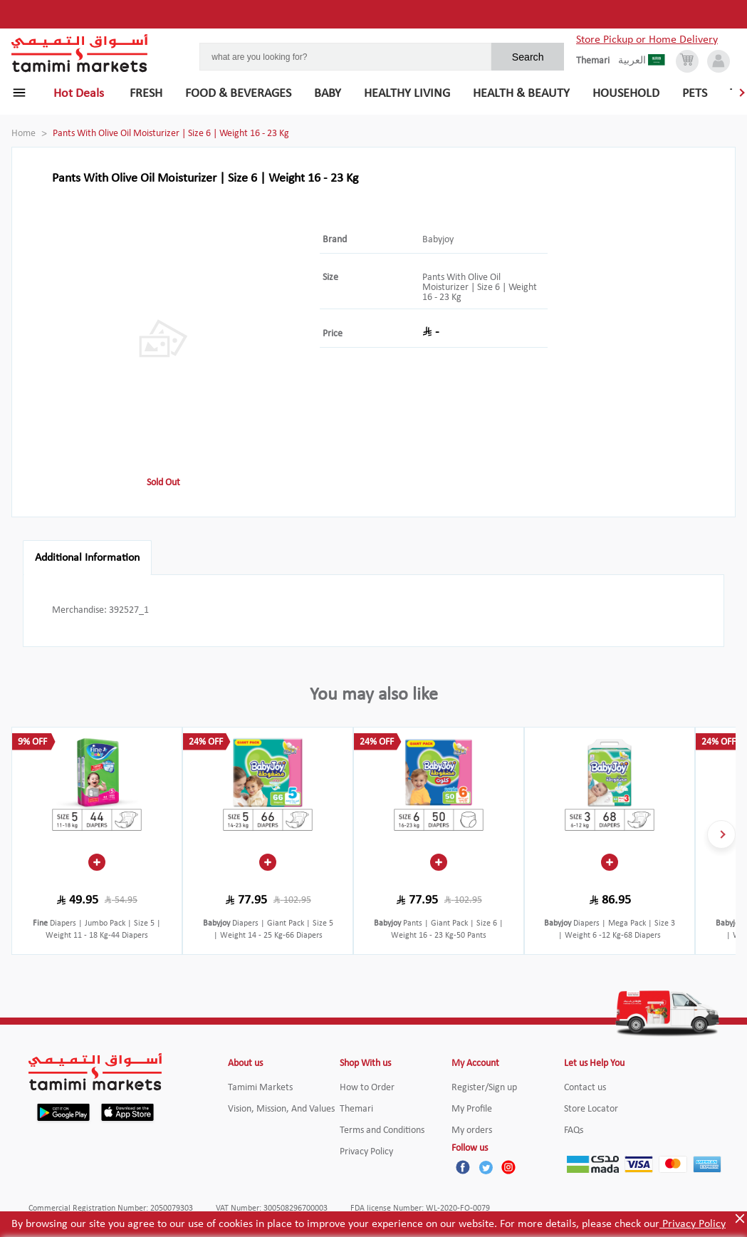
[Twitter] (485, 1167)
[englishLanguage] (597, 61)
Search (528, 57)
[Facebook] (462, 1167)
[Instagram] (508, 1167)
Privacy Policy (692, 1224)
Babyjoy (438, 239)
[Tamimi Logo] (79, 53)
